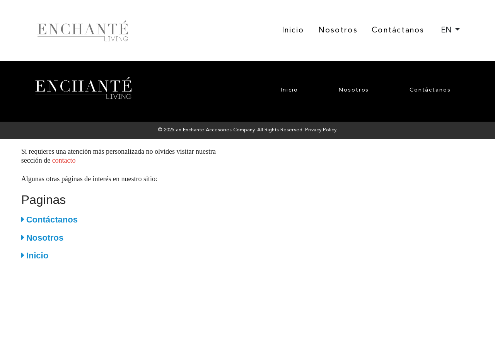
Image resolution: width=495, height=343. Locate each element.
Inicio (293, 30)
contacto (64, 160)
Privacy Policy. (321, 129)
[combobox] (450, 30)
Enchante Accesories (207, 129)
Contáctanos (398, 30)
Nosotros (338, 30)
